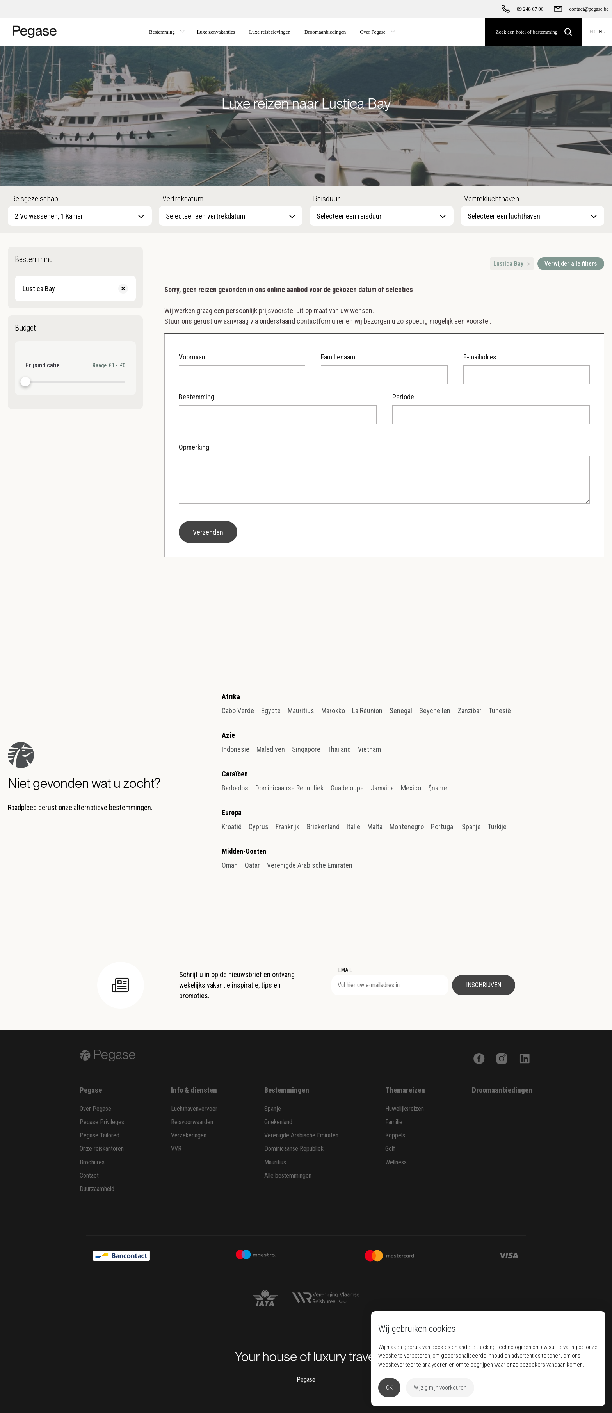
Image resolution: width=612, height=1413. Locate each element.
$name (437, 788)
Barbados (235, 788)
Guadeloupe (347, 788)
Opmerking (384, 473)
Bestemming (277, 408)
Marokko (333, 710)
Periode (491, 408)
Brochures (92, 1162)
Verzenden (208, 532)
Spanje (471, 826)
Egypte (271, 710)
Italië (353, 826)
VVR (176, 1148)
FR (592, 31)
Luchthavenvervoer (194, 1108)
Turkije (497, 826)
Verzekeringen (188, 1135)
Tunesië (500, 710)
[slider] (25, 381)
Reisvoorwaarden (192, 1122)
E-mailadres (526, 368)
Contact (89, 1175)
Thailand (339, 749)
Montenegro (407, 826)
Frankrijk (287, 826)
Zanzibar (469, 710)
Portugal (443, 826)
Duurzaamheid (97, 1188)
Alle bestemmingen (287, 1175)
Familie (393, 1122)
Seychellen (434, 710)
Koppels (395, 1135)
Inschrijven (483, 985)
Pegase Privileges (102, 1122)
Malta (374, 826)
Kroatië (232, 826)
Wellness (396, 1162)
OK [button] (389, 1387)
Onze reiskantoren (102, 1148)
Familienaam (384, 368)
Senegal (401, 710)
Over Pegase (95, 1108)
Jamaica (382, 788)
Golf (390, 1148)
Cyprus (259, 826)
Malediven (270, 749)
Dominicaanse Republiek (289, 788)
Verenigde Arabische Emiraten (309, 865)
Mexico (411, 788)
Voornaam (242, 368)
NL (602, 31)
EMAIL (345, 970)
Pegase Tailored (99, 1135)
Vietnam (369, 749)
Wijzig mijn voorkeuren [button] (440, 1387)
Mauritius (301, 710)
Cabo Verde (238, 710)
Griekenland (323, 826)
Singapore (306, 749)
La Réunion (367, 710)
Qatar (252, 865)
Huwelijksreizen (404, 1108)
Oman (230, 865)
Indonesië (235, 749)
